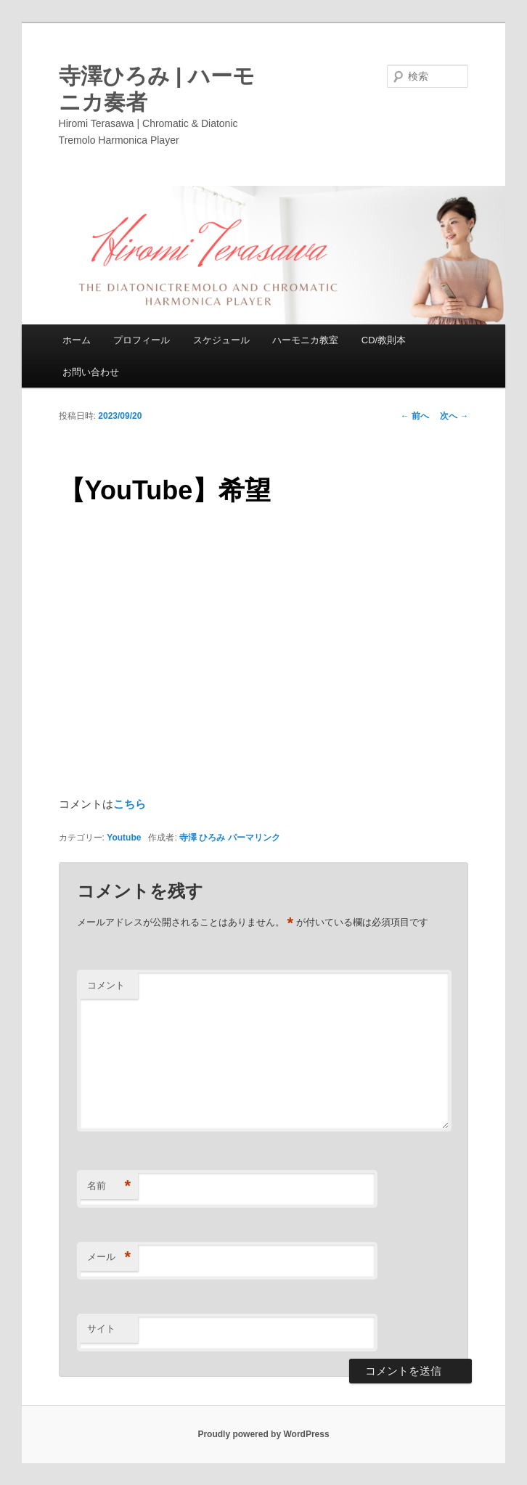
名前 (109, 1186)
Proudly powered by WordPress (263, 1434)
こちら (129, 804)
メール (109, 1257)
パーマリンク (254, 837)
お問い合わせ (90, 372)
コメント (106, 985)
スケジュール (221, 340)
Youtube (124, 837)
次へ (454, 416)
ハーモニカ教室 (305, 340)
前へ (415, 416)
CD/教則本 (383, 340)
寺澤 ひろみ (202, 837)
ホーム (76, 340)
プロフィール (141, 340)
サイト (101, 1328)
